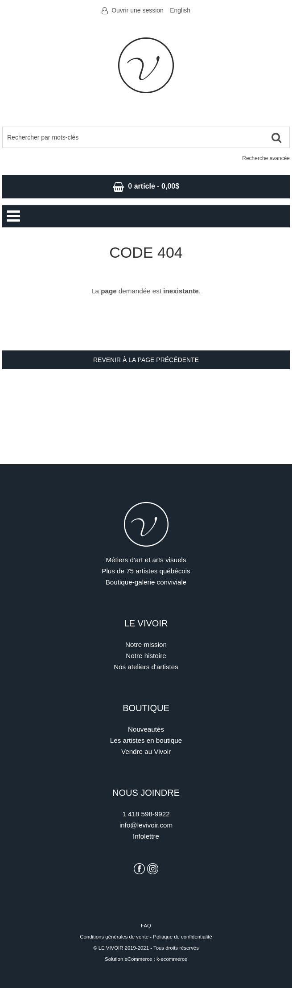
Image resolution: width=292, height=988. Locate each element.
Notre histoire (146, 655)
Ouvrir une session (137, 10)
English (180, 10)
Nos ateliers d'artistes (146, 667)
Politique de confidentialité (182, 936)
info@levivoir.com (146, 825)
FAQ (146, 925)
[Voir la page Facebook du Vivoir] (139, 868)
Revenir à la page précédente (146, 359)
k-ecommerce (171, 959)
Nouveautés (146, 729)
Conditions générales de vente (114, 936)
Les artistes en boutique (146, 740)
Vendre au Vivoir (146, 751)
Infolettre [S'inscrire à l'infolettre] (146, 836)
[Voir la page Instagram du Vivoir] (152, 868)
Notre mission (146, 644)
